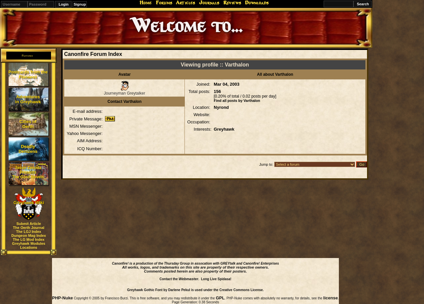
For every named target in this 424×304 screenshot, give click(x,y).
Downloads (257, 2)
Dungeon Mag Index (28, 236)
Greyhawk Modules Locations (28, 245)
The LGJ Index (28, 232)
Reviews (232, 2)
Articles (185, 2)
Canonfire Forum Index (93, 54)
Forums (164, 2)
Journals (209, 2)
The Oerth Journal (28, 228)
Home (145, 2)
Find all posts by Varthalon (237, 101)
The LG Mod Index (28, 239)
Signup (80, 4)
